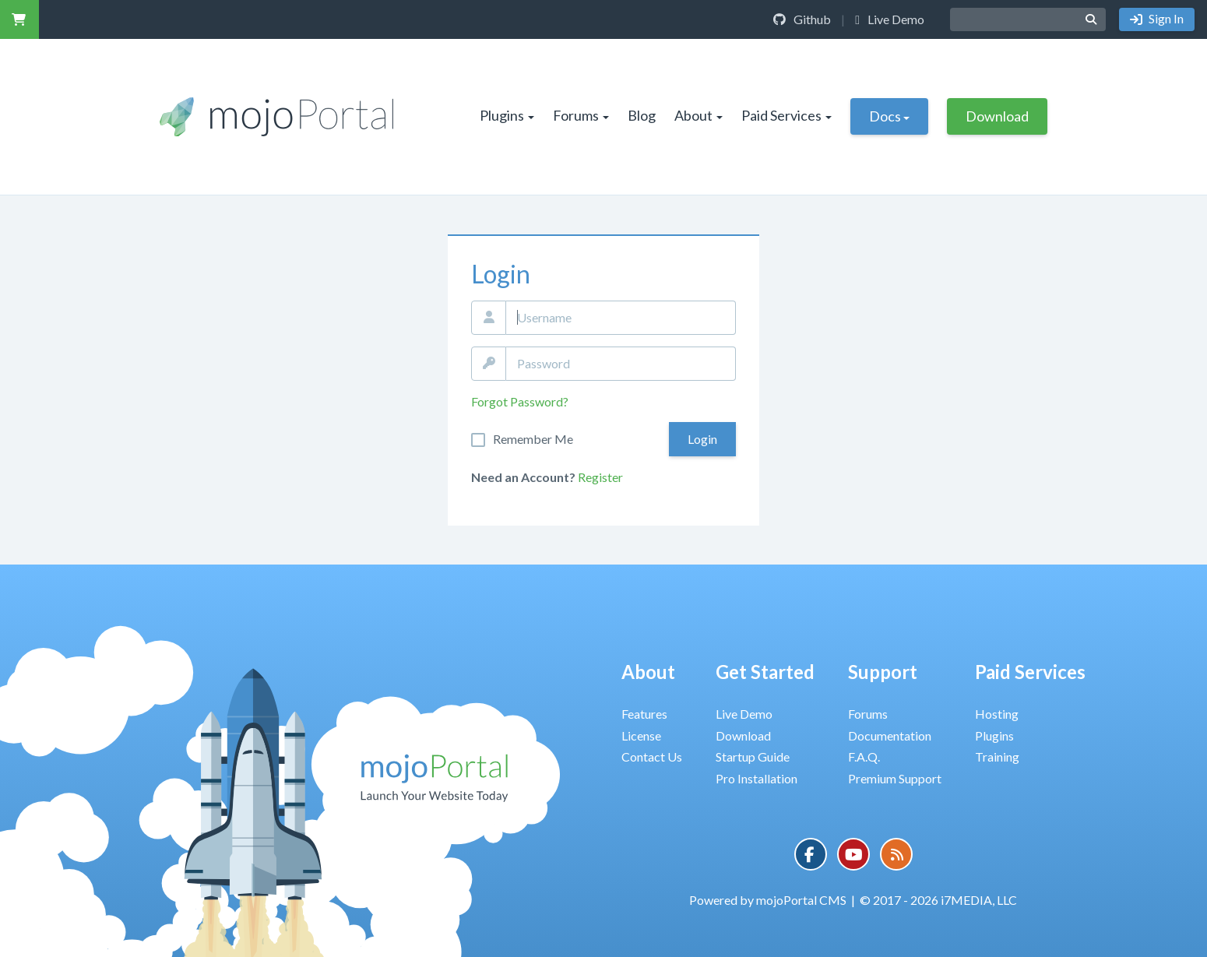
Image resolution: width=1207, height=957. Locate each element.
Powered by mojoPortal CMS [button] (767, 899)
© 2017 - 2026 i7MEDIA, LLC (938, 899)
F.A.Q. (864, 756)
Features (644, 713)
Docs (889, 116)
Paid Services (786, 115)
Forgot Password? (519, 401)
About (698, 115)
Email (488, 318)
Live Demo (889, 19)
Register (600, 477)
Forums (581, 115)
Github (802, 19)
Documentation (889, 735)
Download (997, 116)
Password (488, 364)
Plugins (507, 115)
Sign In (1165, 18)
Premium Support (894, 778)
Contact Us (651, 756)
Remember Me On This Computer (533, 439)
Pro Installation (756, 778)
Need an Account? (523, 477)
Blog (642, 115)
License (641, 735)
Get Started (765, 671)
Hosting (997, 713)
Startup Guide (753, 756)
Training (997, 756)
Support (882, 671)
